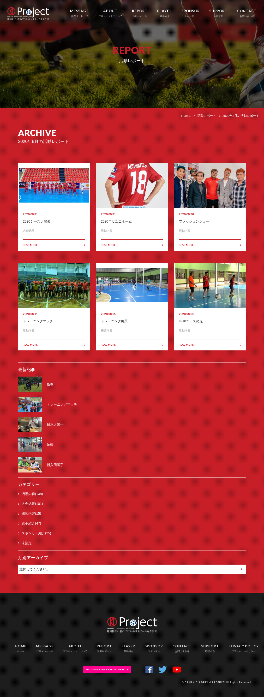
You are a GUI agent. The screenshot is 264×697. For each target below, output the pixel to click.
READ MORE (54, 245)
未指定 (25, 543)
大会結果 (28, 230)
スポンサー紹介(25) (34, 533)
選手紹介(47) (29, 523)
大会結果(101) (30, 504)
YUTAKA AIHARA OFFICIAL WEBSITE (107, 669)
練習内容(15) (29, 513)
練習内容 (106, 330)
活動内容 (106, 230)
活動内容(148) (30, 494)
